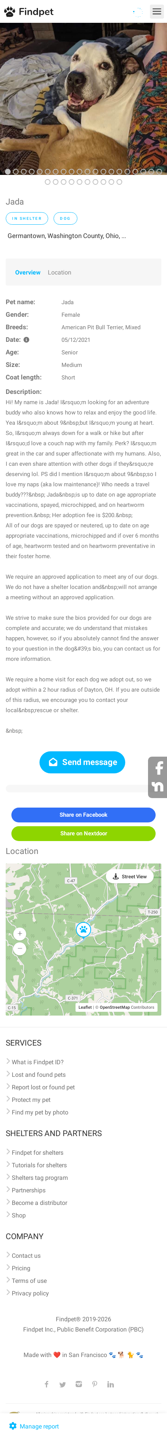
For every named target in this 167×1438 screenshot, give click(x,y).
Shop (19, 1215)
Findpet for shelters (37, 1152)
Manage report (33, 1426)
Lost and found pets (39, 1074)
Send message (82, 762)
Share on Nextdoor (83, 833)
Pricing (21, 1268)
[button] (78, 922)
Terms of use (29, 1280)
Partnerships (29, 1190)
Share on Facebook (83, 814)
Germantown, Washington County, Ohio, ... (67, 236)
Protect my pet (31, 1099)
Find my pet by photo (40, 1112)
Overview (28, 272)
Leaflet (85, 1007)
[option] (83, 99)
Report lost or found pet (43, 1087)
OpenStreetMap (115, 1007)
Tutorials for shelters (39, 1165)
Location (59, 272)
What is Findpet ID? (38, 1062)
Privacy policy (30, 1293)
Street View (134, 876)
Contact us (26, 1255)
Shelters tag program (40, 1177)
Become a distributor (39, 1202)
